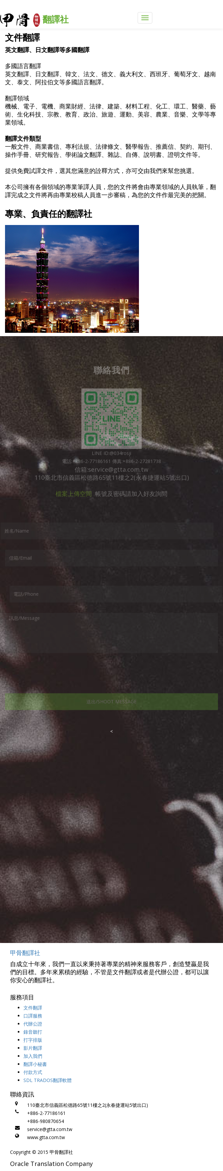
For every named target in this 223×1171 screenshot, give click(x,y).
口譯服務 (32, 1015)
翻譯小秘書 (35, 1064)
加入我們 (32, 1056)
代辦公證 (32, 1024)
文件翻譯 (32, 1007)
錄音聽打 (32, 1032)
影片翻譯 (32, 1048)
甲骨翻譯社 (25, 953)
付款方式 (32, 1072)
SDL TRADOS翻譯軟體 (47, 1080)
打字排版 (32, 1040)
